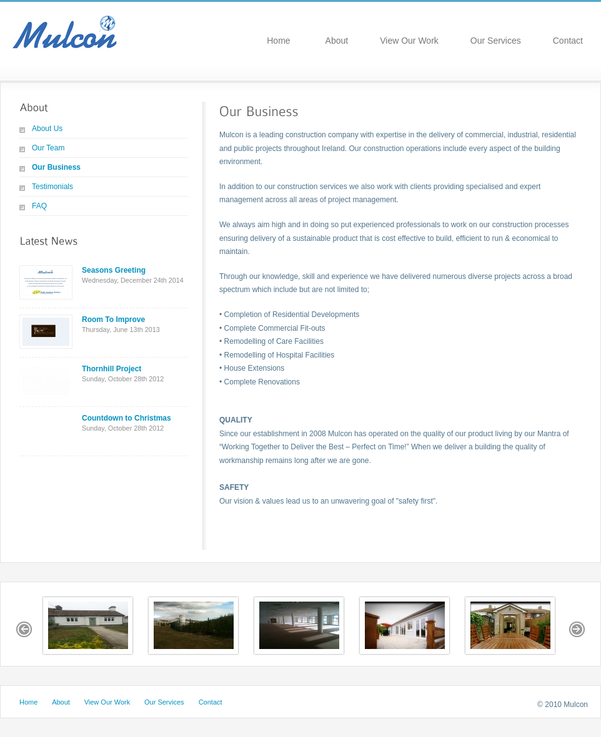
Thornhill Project (111, 368)
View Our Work (409, 41)
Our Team (48, 148)
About (337, 41)
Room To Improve (113, 319)
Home (278, 41)
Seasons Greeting (114, 270)
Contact (568, 41)
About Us (47, 128)
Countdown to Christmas (126, 418)
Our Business (56, 167)
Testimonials (52, 186)
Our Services (495, 41)
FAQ (39, 206)
